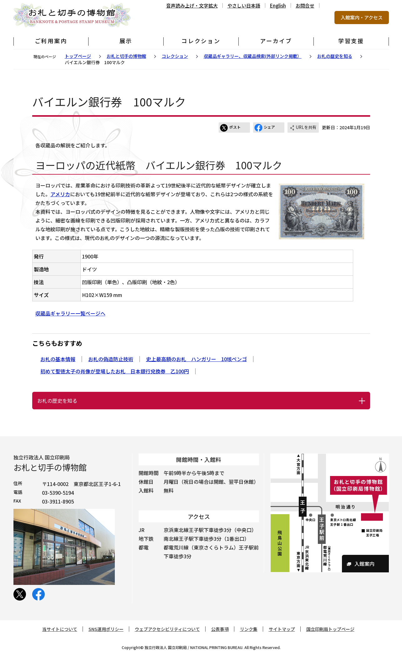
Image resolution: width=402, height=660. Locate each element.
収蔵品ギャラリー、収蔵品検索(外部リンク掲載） (253, 56)
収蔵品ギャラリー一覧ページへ (70, 313)
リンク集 (248, 629)
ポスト (230, 128)
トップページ (78, 56)
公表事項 (220, 629)
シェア (264, 128)
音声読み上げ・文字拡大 (192, 5)
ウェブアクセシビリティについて (167, 629)
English (278, 5)
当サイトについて (59, 629)
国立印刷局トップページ (330, 629)
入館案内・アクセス (362, 17)
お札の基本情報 (57, 359)
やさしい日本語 (243, 5)
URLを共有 (303, 128)
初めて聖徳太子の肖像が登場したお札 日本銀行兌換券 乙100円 (114, 371)
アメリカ (60, 194)
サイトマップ (282, 629)
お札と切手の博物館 (126, 56)
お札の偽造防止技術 (110, 359)
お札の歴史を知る (334, 56)
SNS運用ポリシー (106, 629)
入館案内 (364, 563)
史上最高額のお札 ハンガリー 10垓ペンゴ (196, 359)
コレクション (175, 56)
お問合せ (305, 5)
